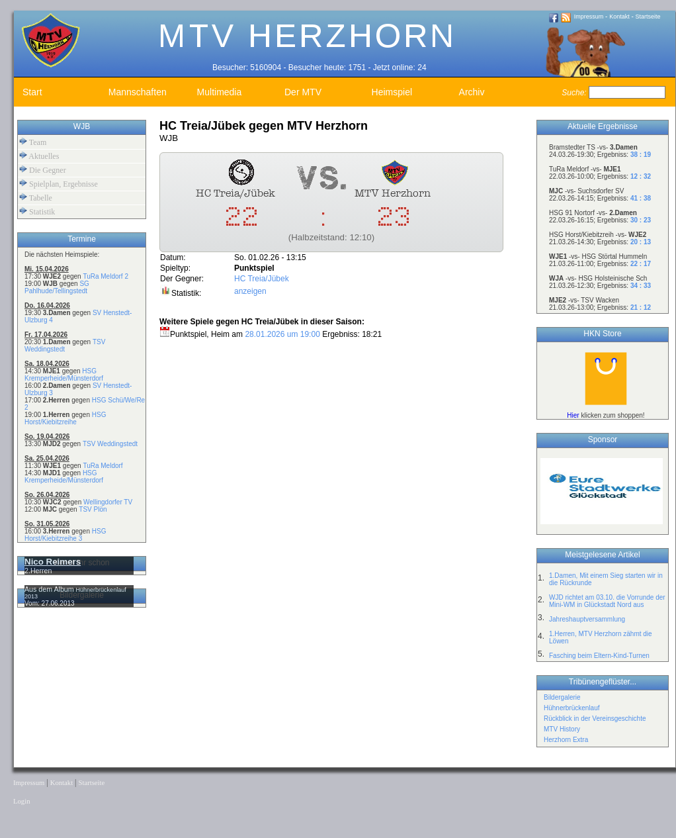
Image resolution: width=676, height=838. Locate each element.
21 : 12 (640, 307)
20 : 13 (640, 242)
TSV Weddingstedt (110, 443)
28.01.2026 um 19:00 (282, 334)
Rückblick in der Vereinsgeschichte (595, 718)
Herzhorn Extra (566, 739)
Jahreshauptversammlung (587, 619)
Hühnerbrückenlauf (572, 708)
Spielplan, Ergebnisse (58, 184)
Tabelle (35, 198)
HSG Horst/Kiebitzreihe (65, 418)
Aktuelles (39, 156)
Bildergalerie (562, 697)
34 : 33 (640, 285)
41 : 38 (640, 198)
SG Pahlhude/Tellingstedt (56, 287)
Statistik (37, 211)
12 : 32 (640, 176)
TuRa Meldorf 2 (105, 276)
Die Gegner (42, 170)
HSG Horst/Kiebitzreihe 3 (65, 535)
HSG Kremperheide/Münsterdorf (63, 374)
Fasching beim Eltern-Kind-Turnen (599, 655)
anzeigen (250, 291)
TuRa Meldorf (102, 465)
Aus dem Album (50, 589)
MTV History (562, 729)
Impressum (589, 16)
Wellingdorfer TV (107, 502)
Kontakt (619, 16)
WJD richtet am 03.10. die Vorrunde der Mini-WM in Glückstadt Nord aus (607, 601)
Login (21, 801)
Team (32, 142)
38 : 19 (640, 154)
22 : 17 (640, 263)
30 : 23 (640, 220)
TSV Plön (92, 509)
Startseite (648, 16)
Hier (573, 415)
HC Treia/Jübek (261, 278)
